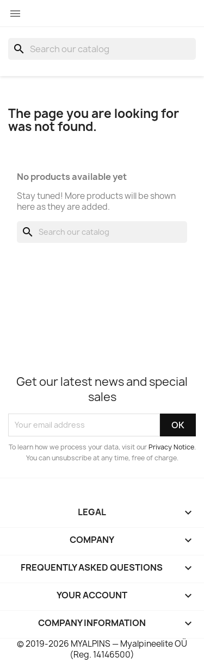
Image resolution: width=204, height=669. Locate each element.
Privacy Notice (171, 447)
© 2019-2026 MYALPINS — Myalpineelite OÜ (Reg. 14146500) (102, 649)
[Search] (102, 49)
